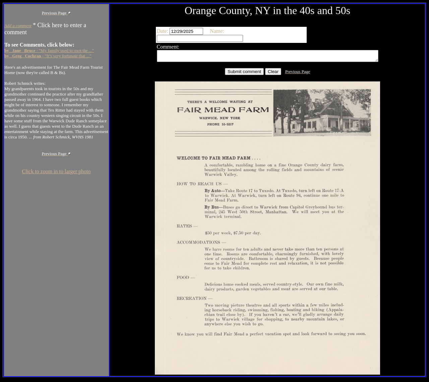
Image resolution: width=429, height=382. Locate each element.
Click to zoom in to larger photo (56, 171)
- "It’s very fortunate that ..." (47, 55)
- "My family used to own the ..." (49, 50)
